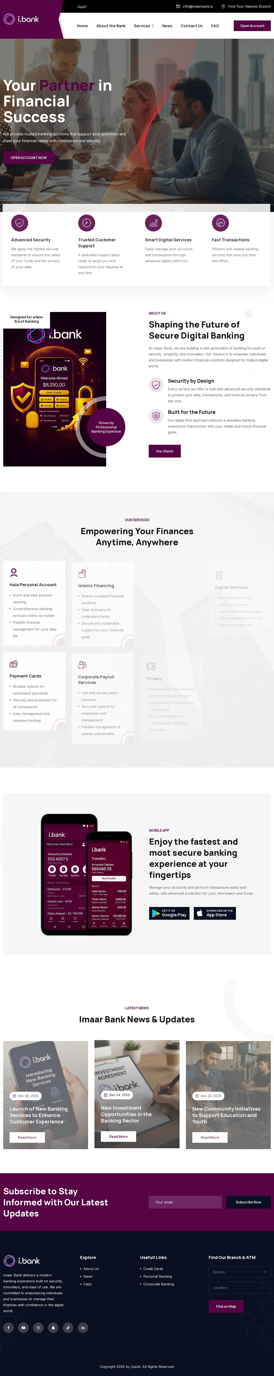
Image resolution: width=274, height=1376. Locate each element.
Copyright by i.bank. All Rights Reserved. (137, 1367)
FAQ (215, 25)
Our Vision (164, 451)
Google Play (169, 913)
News (167, 25)
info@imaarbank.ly (198, 6)
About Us (91, 1269)
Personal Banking (157, 1276)
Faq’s (87, 1284)
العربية (82, 6)
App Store (215, 913)
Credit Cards (153, 1269)
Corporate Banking (158, 1284)
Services (142, 25)
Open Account (252, 25)
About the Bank (111, 25)
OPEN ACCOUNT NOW (29, 158)
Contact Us (192, 25)
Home (82, 25)
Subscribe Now (248, 1202)
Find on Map (226, 1306)
